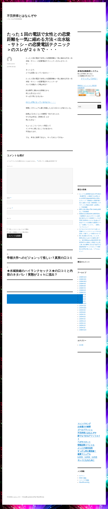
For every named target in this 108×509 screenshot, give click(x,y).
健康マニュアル (84, 454)
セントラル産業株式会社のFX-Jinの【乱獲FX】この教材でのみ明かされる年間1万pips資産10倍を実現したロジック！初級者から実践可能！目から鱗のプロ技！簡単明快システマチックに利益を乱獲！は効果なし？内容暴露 (90, 200)
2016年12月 (82, 330)
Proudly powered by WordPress (33, 497)
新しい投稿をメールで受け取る (18, 232)
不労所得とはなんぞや (22, 16)
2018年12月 (83, 277)
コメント (10, 166)
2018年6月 (82, 290)
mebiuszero (11, 64)
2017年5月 (82, 319)
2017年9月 (82, 310)
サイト (9, 218)
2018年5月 (82, 292)
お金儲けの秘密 (84, 426)
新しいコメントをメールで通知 (18, 229)
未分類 (81, 345)
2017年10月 (82, 308)
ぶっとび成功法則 (85, 448)
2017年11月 (82, 306)
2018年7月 (82, 288)
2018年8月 (82, 286)
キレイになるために (86, 460)
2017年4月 (82, 321)
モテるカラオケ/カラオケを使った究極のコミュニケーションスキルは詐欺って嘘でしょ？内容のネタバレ (90, 231)
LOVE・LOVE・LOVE (87, 457)
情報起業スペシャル (86, 445)
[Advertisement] (45, 299)
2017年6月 (82, 317)
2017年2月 (82, 325)
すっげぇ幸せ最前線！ (87, 451)
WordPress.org (84, 482)
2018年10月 (83, 281)
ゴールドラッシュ (85, 430)
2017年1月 (82, 328)
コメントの (84, 480)
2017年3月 (82, 323)
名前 (9, 198)
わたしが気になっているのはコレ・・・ (41, 102)
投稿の (82, 478)
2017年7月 (82, 314)
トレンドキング (84, 423)
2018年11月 (82, 279)
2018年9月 (82, 284)
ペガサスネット (84, 442)
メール (10, 208)
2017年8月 (82, 312)
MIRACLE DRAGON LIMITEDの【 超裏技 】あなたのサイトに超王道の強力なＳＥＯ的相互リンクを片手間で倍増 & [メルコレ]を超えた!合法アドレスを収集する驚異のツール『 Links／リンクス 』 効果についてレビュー (90, 220)
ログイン (82, 476)
